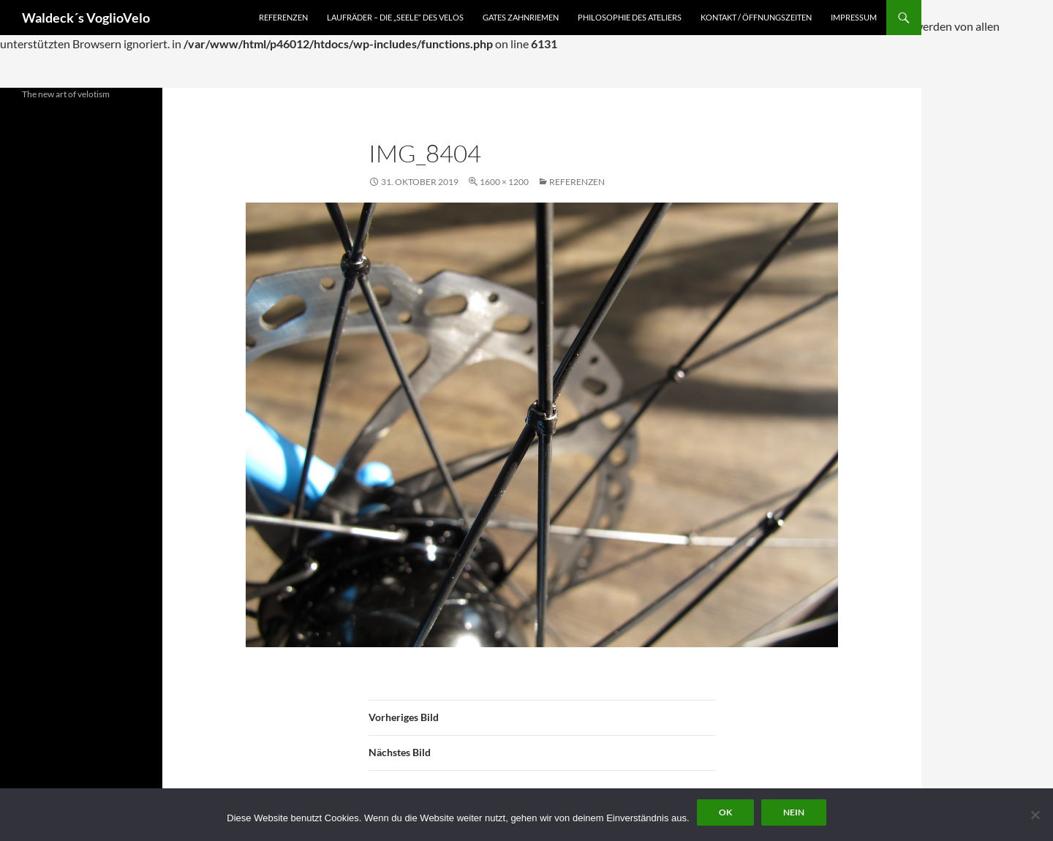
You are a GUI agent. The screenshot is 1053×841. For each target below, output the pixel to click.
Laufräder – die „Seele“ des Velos (395, 17)
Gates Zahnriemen (521, 17)
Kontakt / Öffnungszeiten (756, 17)
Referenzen (283, 17)
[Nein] (1034, 814)
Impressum (854, 17)
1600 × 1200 (504, 181)
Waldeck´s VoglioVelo (86, 18)
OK (725, 812)
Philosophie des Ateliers (630, 17)
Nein (793, 812)
